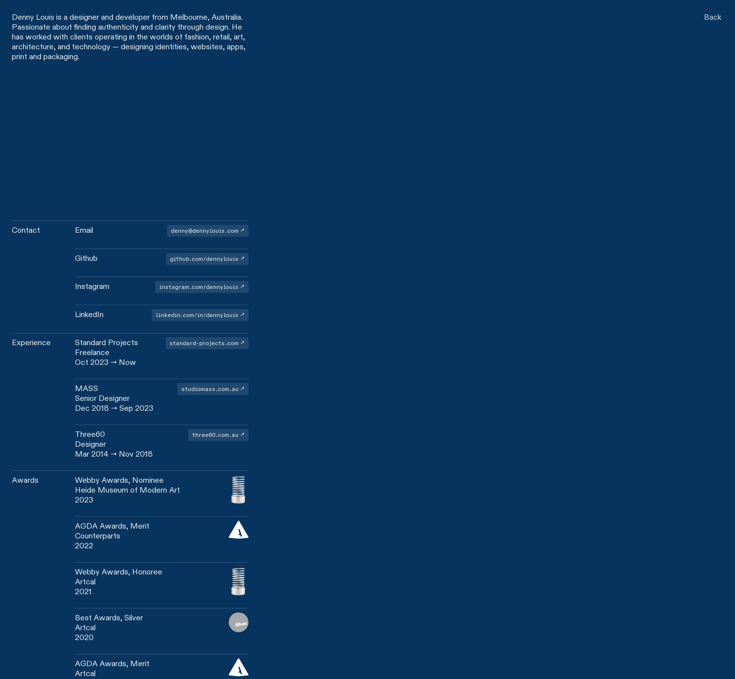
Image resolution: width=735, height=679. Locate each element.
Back (712, 17)
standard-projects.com (204, 343)
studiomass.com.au (210, 389)
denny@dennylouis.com (205, 230)
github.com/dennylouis (204, 258)
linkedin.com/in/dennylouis (197, 315)
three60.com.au (215, 434)
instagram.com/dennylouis (199, 286)
